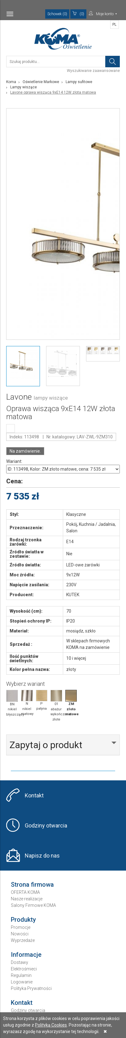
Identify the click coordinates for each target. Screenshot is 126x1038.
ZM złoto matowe (71, 703)
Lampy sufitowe (79, 82)
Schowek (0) (57, 14)
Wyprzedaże (23, 940)
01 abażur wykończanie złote (56, 705)
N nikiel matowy (27, 703)
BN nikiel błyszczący (12, 703)
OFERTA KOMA (25, 892)
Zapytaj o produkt (46, 744)
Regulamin (21, 975)
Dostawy (19, 962)
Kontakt (34, 795)
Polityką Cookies (51, 1024)
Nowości (19, 933)
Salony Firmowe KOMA (33, 905)
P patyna (42, 700)
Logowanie (22, 981)
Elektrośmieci (24, 968)
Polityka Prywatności (31, 988)
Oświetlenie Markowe (41, 82)
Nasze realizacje (26, 898)
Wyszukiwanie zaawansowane (93, 71)
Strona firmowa (32, 884)
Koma (11, 82)
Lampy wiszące (23, 87)
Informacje (26, 954)
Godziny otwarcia (46, 825)
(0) (78, 13)
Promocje (20, 927)
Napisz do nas (42, 855)
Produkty (23, 919)
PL (114, 24)
